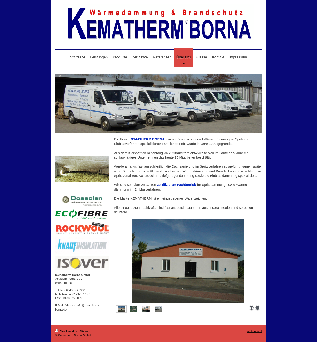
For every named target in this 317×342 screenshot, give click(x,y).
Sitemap (84, 331)
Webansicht (254, 331)
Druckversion (66, 331)
